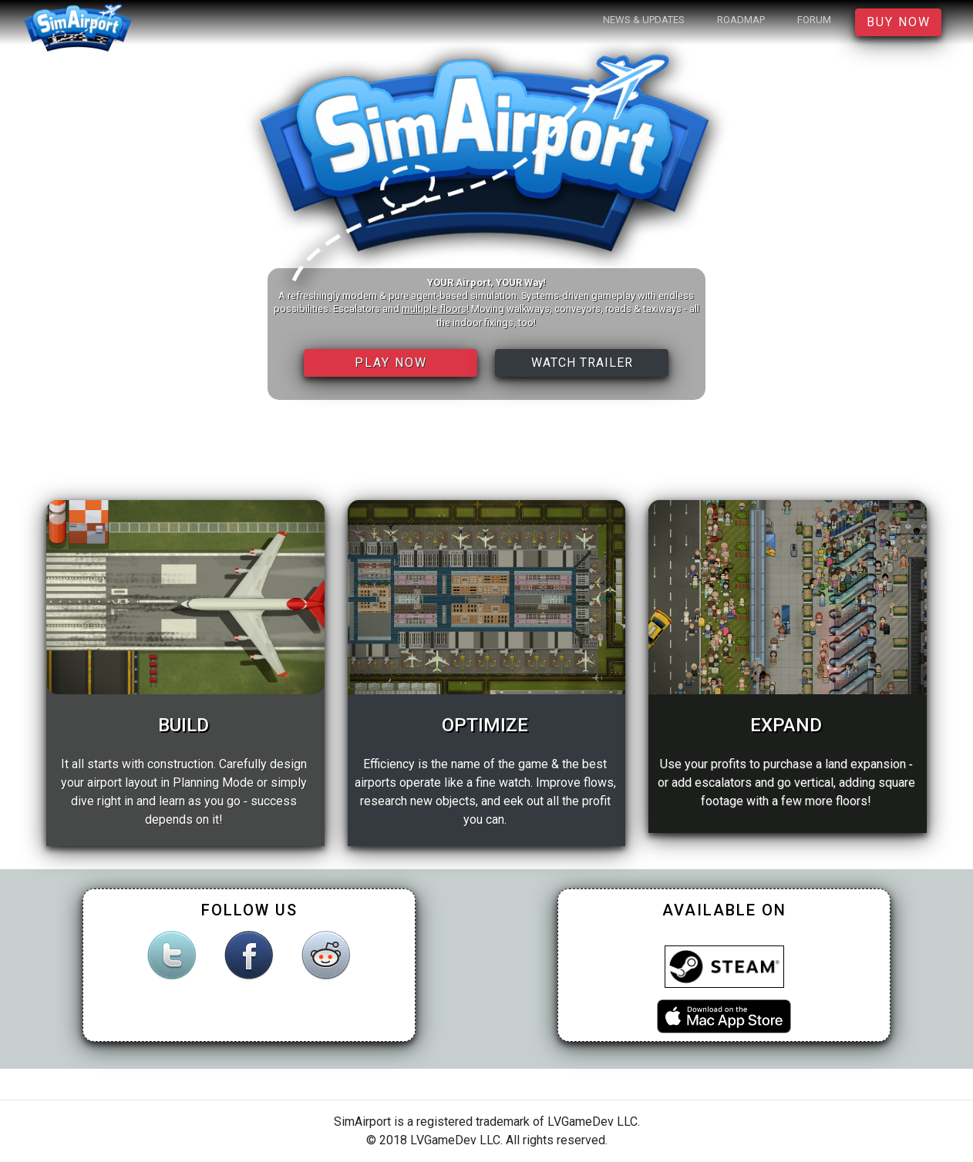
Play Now (391, 362)
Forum (814, 19)
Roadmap (741, 19)
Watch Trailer (582, 362)
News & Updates (644, 19)
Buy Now (899, 22)
